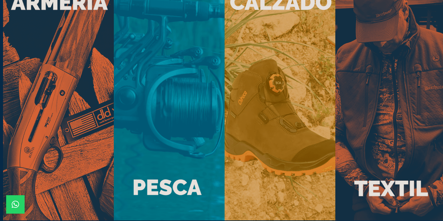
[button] (15, 204)
